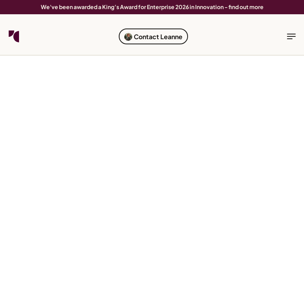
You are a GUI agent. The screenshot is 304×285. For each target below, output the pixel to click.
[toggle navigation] (291, 36)
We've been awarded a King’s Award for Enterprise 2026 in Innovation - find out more (152, 6)
